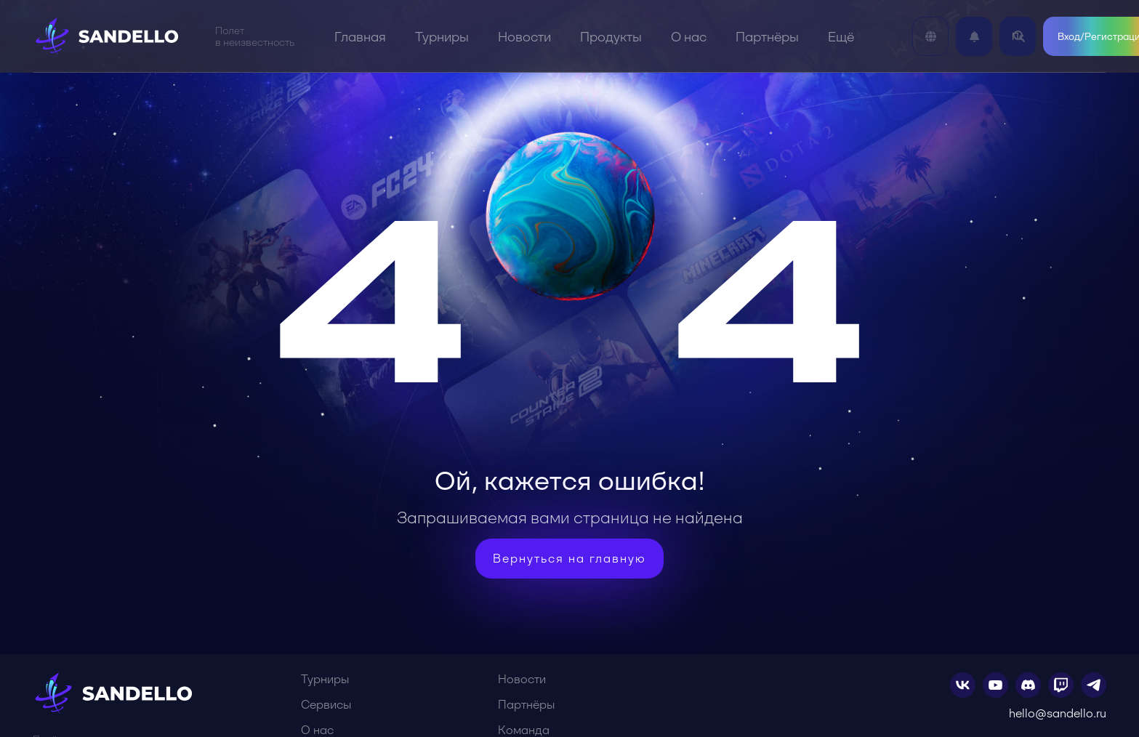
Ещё (841, 36)
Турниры (442, 36)
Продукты (611, 36)
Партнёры (767, 36)
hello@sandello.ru (1057, 713)
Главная (360, 36)
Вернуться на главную (569, 558)
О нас (689, 36)
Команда (524, 730)
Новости (524, 36)
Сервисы (326, 705)
